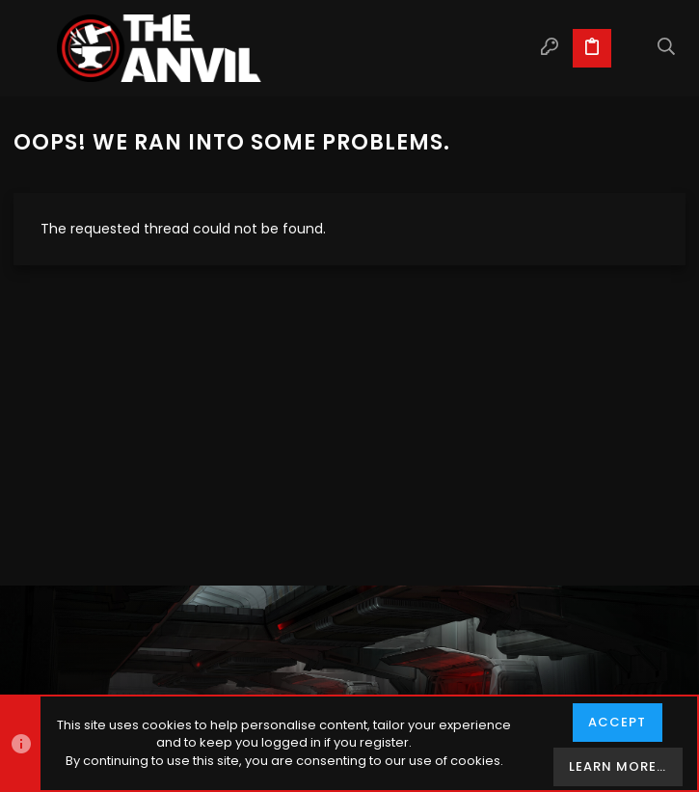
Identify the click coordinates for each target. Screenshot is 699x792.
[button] (32, 48)
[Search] (667, 48)
